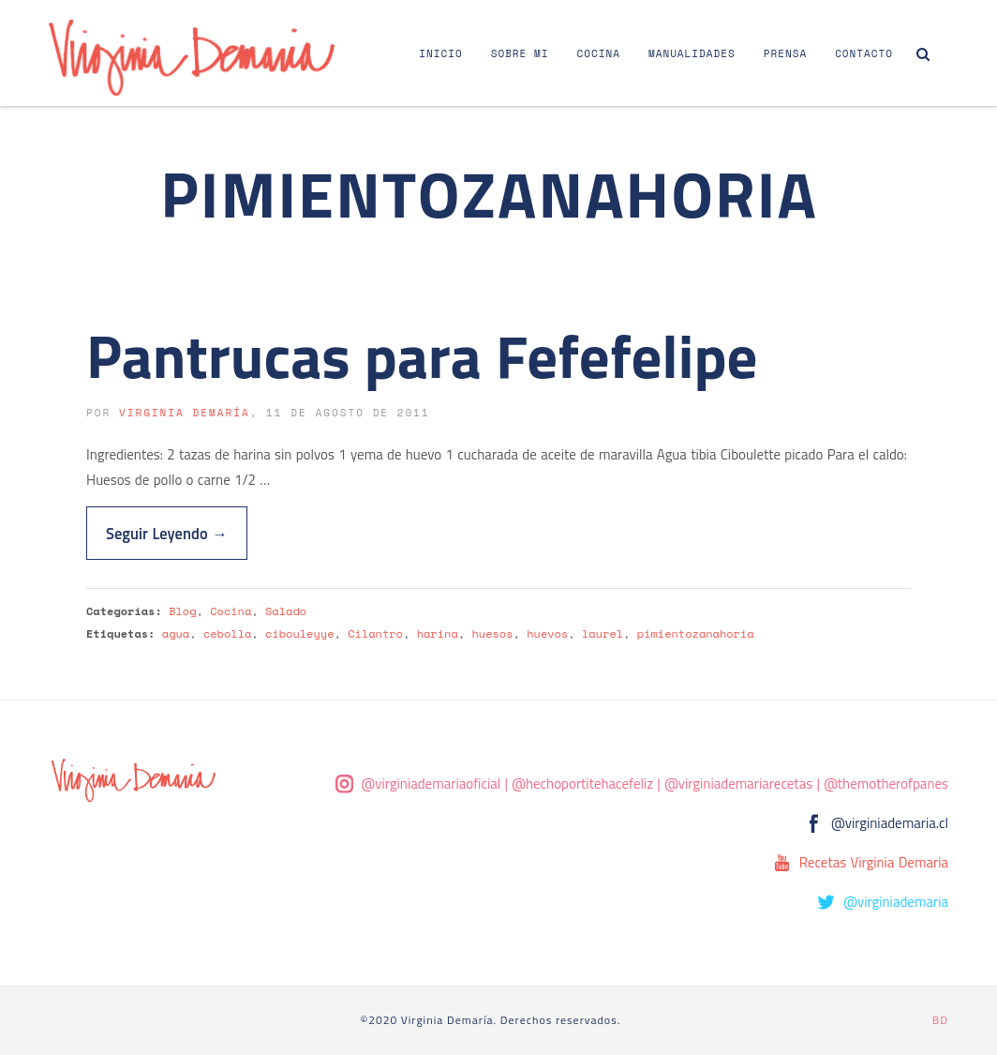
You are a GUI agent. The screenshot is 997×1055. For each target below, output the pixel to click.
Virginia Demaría (184, 412)
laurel (602, 633)
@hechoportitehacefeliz (582, 783)
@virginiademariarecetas (738, 783)
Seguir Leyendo (167, 533)
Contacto (864, 53)
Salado (285, 611)
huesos (492, 633)
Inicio (440, 53)
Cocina (598, 53)
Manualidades (692, 53)
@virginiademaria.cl (889, 823)
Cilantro (375, 633)
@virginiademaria (895, 901)
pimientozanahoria (695, 633)
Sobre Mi (520, 53)
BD (940, 1020)
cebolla (227, 633)
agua (175, 633)
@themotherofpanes (886, 783)
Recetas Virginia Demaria (873, 862)
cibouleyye (299, 633)
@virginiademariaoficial (431, 783)
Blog (182, 611)
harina (437, 633)
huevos (547, 633)
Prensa (785, 53)
